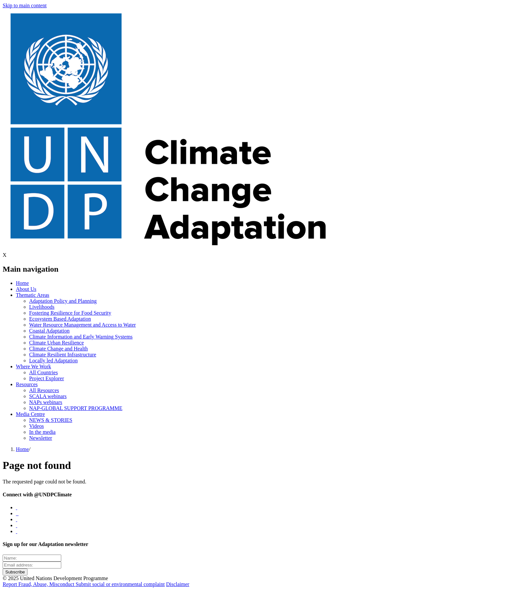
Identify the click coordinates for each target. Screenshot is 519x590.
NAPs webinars (45, 402)
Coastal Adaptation (49, 331)
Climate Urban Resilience (56, 342)
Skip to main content (25, 5)
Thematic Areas (32, 295)
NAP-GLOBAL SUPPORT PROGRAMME (75, 408)
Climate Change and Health (58, 348)
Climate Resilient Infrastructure (62, 354)
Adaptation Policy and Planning (63, 301)
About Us (26, 289)
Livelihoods (41, 307)
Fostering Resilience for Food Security (70, 313)
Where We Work (33, 366)
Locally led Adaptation (53, 360)
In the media (42, 432)
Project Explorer (46, 378)
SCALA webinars (48, 396)
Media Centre (30, 414)
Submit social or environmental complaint (120, 584)
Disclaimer (177, 584)
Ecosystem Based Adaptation (60, 319)
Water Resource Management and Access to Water (82, 325)
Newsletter (40, 438)
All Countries (43, 372)
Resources (27, 384)
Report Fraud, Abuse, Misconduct (39, 584)
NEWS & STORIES (50, 420)
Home (22, 283)
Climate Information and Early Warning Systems (81, 337)
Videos (36, 426)
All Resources (44, 390)
